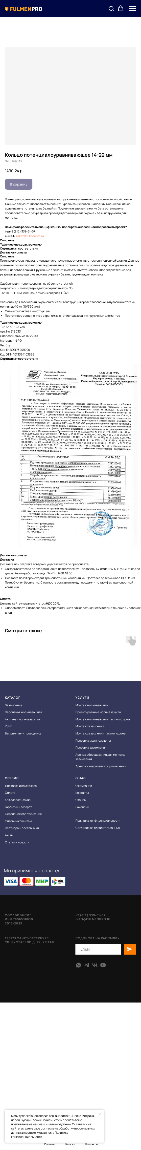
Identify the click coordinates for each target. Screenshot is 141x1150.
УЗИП (8, 726)
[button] (111, 8)
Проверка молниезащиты (93, 740)
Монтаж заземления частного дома (100, 733)
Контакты (82, 793)
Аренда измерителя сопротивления (100, 766)
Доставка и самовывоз (21, 786)
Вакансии (82, 807)
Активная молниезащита (22, 719)
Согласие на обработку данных (97, 828)
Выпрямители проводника (23, 733)
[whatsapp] (78, 965)
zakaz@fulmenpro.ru (30, 236)
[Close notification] (100, 1113)
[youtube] (103, 965)
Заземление (13, 705)
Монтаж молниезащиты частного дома (102, 719)
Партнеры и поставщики (22, 828)
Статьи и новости (17, 842)
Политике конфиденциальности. (39, 1134)
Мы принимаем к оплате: (31, 870)
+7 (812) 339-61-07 (90, 915)
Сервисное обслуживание (23, 814)
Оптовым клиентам (18, 821)
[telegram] (87, 965)
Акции (9, 835)
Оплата (10, 793)
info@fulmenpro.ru (93, 919)
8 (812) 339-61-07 (23, 231)
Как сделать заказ (17, 800)
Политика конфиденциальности (97, 820)
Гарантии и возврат (18, 807)
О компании (83, 786)
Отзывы (80, 800)
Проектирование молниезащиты (98, 712)
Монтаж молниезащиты (91, 705)
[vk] (95, 965)
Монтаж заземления (89, 726)
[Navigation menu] (132, 8)
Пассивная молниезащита (23, 712)
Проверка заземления (91, 747)
